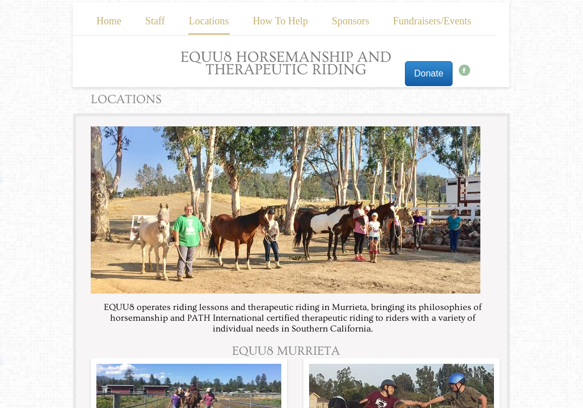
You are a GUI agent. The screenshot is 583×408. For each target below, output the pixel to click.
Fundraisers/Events (432, 21)
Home (108, 21)
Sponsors (350, 21)
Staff (155, 21)
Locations (209, 21)
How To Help (280, 21)
